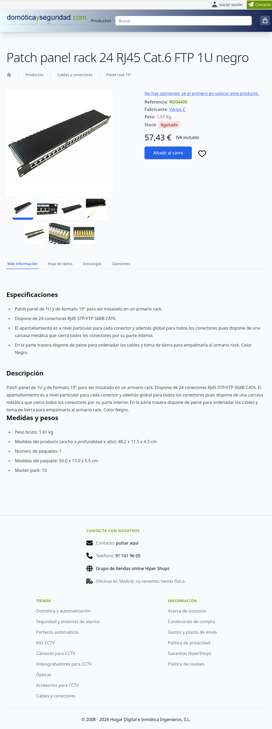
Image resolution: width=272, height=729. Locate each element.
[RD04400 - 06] (59, 233)
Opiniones (121, 263)
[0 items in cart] (265, 20)
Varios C (177, 109)
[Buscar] (183, 20)
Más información (22, 263)
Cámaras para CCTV (55, 653)
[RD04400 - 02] (47, 209)
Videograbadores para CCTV (64, 664)
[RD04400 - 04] (96, 209)
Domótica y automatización (63, 611)
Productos (101, 21)
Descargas (92, 263)
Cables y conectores (74, 74)
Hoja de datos (60, 263)
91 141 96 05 (128, 556)
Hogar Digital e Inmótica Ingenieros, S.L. (150, 719)
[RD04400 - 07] (84, 233)
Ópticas (43, 675)
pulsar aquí (127, 543)
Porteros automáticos (57, 632)
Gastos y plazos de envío (192, 632)
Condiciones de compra (191, 621)
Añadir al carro (168, 153)
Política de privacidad (189, 643)
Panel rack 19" (118, 74)
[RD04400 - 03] (71, 209)
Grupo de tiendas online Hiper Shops (132, 568)
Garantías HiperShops (189, 653)
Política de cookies (186, 664)
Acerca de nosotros (187, 611)
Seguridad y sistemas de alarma (68, 621)
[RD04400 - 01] (22, 209)
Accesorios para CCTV (57, 685)
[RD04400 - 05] (35, 233)
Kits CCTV (45, 643)
